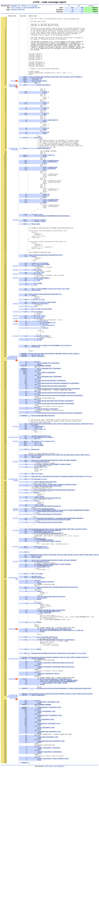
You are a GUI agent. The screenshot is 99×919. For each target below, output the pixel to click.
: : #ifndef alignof (20, 83)
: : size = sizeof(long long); (30, 215)
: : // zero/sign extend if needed (29, 763)
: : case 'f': (23, 149)
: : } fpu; (18, 309)
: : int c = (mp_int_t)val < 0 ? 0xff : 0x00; (34, 766)
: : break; (24, 115)
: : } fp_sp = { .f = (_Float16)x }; (27, 293)
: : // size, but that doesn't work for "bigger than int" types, (40, 167)
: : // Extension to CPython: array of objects (32, 484)
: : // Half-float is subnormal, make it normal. (33, 327)
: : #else (19, 559)
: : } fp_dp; (22, 727)
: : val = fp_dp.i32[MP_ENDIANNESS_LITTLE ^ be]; (35, 740)
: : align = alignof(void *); (30, 223)
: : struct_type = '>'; (24, 560)
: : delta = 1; (21, 515)
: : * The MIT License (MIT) (23, 23)
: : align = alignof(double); (30, 243)
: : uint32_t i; (21, 306)
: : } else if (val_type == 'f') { (26, 586)
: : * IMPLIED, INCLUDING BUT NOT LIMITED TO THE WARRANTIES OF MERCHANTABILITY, (41, 49)
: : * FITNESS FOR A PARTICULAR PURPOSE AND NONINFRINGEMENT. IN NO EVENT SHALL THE (42, 50)
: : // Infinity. (22, 373)
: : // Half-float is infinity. (27, 317)
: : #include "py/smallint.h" (23, 73)
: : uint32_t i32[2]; (26, 724)
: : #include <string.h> (21, 66)
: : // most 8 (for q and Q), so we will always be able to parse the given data (41, 502)
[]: (24, 94)
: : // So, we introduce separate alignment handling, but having (40, 170)
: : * (15, 21)
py (19, 5)
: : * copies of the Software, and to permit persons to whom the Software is (40, 37)
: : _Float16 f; (21, 279)
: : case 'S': (23, 139)
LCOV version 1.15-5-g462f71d (54, 916)
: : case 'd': (23, 154)
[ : (26, 99)
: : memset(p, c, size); (27, 768)
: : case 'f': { (21, 705)
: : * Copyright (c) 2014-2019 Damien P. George (30, 27)
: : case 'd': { (21, 719)
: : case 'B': (23, 105)
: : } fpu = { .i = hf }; (23, 280)
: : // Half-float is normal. (26, 322)
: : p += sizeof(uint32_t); (28, 739)
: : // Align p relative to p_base (28, 552)
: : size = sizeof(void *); (29, 225)
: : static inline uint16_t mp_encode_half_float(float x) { (34, 287)
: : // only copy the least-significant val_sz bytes (34, 638)
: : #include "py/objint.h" (22, 74)
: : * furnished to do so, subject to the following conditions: (35, 39)
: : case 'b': (23, 104)
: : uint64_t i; (23, 599)
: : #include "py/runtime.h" (23, 76)
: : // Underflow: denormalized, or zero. (31, 381)
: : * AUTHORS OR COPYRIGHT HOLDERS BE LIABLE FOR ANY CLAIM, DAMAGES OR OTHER (40, 52)
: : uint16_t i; (21, 277)
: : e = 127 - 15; (22, 329)
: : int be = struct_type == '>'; (30, 735)
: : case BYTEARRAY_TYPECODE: (29, 178)
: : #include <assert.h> (21, 68)
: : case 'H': (23, 112)
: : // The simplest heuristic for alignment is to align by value (40, 165)
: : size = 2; (25, 113)
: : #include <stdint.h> (21, 61)
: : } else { (23, 389)
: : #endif (17, 86)
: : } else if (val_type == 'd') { (26, 596)
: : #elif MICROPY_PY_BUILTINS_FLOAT (26, 300)
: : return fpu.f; (21, 282)
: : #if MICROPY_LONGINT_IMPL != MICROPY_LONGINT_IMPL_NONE (36, 465)
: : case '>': (21, 97)
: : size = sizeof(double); (29, 245)
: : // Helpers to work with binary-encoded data (30, 79)
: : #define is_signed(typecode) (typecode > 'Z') (30, 541)
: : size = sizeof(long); (29, 207)
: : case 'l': (23, 123)
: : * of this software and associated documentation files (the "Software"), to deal (43, 32)
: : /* (15, 18)
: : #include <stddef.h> (21, 65)
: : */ (16, 58)
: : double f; (22, 601)
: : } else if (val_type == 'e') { (26, 583)
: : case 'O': (23, 138)
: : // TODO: (22, 164)
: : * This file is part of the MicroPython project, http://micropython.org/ (40, 19)
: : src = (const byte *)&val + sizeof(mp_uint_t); (35, 650)
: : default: (20, 748)
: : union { (19, 275)
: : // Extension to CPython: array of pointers (32, 489)
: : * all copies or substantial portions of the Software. (34, 44)
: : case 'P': (23, 136)
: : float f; (20, 308)
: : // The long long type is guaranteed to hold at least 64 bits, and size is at (41, 500)
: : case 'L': (23, 125)
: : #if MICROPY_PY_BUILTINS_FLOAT (28, 475)
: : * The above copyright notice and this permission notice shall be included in (42, 42)
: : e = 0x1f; (21, 374)
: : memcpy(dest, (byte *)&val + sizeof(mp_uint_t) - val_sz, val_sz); (40, 640)
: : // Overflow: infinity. (27, 402)
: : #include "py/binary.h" (22, 71)
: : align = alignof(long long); (31, 214)
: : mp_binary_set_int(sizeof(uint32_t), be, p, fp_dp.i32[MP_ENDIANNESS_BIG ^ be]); (48, 737)
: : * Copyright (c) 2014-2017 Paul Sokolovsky (29, 26)
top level (14, 5)
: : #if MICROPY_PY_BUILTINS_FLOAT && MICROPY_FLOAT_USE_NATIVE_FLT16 (37, 270)
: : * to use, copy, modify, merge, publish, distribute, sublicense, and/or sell (41, 36)
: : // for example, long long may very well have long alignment (40, 168)
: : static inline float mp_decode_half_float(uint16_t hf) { (34, 274)
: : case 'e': (23, 144)
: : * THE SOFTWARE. (20, 57)
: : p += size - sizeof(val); (30, 771)
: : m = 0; (22, 395)
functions (34, 5)
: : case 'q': (23, 130)
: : (15, 60)
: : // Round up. (22, 363)
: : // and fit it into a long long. (26, 504)
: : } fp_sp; (22, 711)
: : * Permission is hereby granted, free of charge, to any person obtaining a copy (42, 31)
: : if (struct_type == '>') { (29, 769)
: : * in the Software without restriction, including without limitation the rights (42, 34)
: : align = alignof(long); (29, 206)
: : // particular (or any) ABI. (28, 173)
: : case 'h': (23, 110)
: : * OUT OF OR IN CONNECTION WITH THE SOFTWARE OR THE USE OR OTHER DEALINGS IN (41, 55)
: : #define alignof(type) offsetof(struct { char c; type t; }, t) (36, 84)
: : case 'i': (23, 117)
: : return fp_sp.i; (21, 295)
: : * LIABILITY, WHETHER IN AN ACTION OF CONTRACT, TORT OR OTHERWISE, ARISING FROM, (43, 53)
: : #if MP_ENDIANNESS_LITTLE (26, 556)
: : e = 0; (21, 398)
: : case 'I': (23, 118)
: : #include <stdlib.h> (21, 63)
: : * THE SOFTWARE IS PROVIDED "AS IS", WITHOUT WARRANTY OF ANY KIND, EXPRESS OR (42, 47)
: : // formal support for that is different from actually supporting (41, 172)
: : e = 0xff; (21, 319)
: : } (19, 159)
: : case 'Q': (23, 131)
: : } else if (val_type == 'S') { (26, 577)
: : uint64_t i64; (25, 722)
